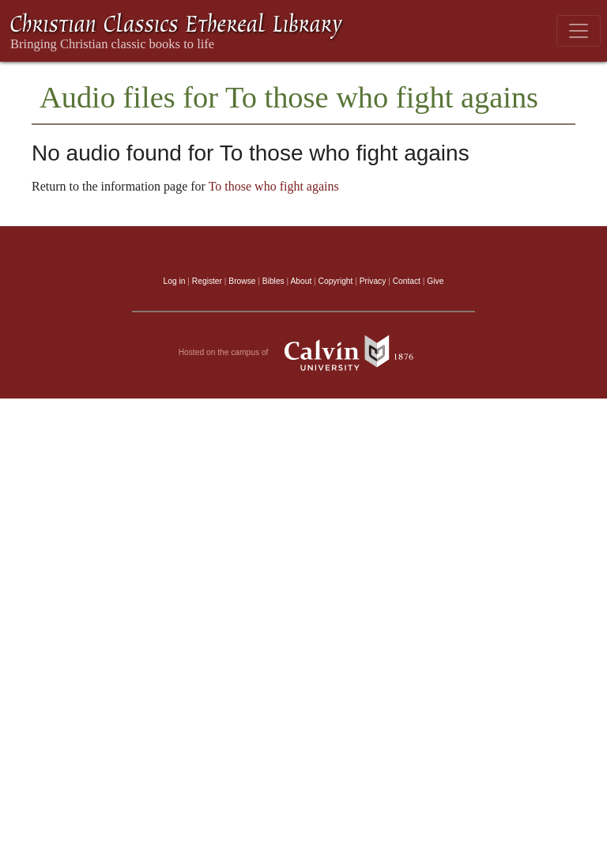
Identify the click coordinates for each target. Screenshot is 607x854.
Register (207, 281)
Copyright (336, 281)
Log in (175, 281)
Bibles (273, 281)
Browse (241, 281)
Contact (406, 281)
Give (435, 281)
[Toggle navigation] (578, 31)
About (300, 281)
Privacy (373, 281)
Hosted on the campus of (304, 352)
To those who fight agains (274, 186)
